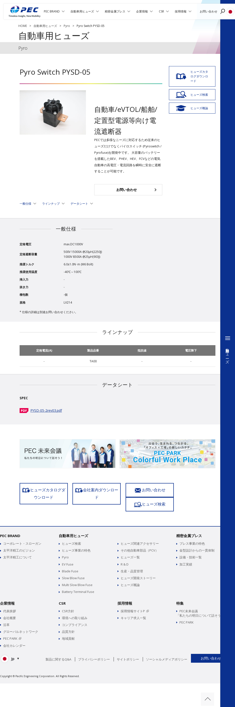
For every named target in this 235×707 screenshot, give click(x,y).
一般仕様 (25, 203)
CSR (62, 596)
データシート (79, 203)
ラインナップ (51, 203)
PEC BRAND (10, 528)
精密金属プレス (189, 528)
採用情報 (125, 596)
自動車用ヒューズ (45, 26)
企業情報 (7, 596)
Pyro (67, 26)
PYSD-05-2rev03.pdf (46, 410)
